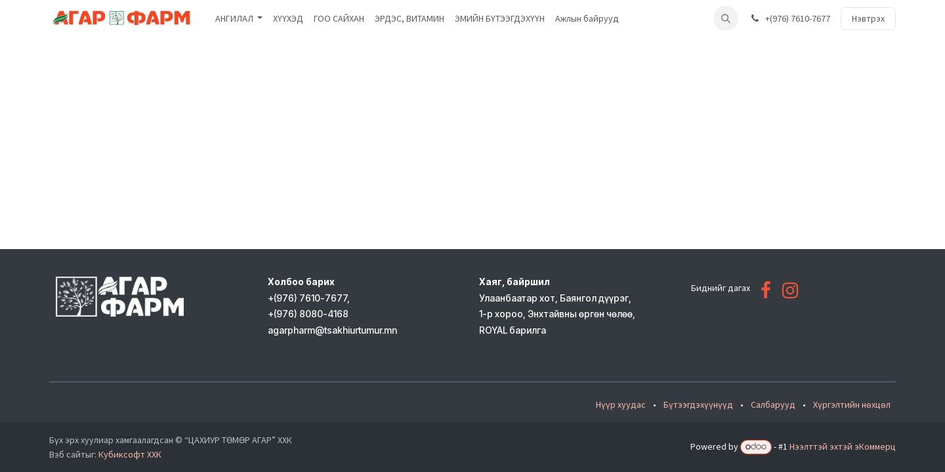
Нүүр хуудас (621, 404)
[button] (725, 18)
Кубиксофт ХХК (129, 454)
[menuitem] (239, 19)
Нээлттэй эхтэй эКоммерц (842, 446)
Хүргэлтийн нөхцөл (852, 404)
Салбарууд (773, 404)
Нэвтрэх (868, 18)
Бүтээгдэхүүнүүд (698, 404)
